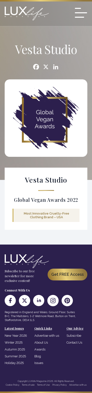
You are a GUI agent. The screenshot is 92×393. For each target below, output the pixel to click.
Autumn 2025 (15, 349)
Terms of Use (43, 384)
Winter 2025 (14, 342)
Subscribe (73, 335)
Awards (39, 349)
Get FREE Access (67, 274)
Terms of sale (28, 384)
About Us (41, 342)
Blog (37, 356)
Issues (38, 363)
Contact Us (74, 342)
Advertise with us (46, 335)
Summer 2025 (15, 356)
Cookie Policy (12, 384)
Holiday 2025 (14, 363)
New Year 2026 (16, 335)
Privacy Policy (59, 384)
